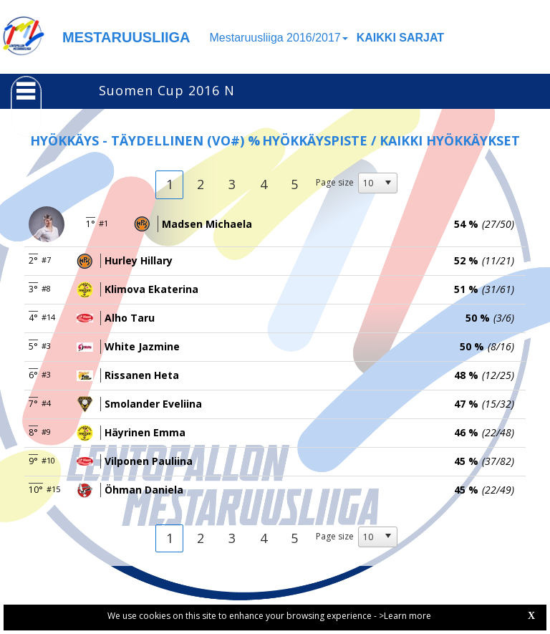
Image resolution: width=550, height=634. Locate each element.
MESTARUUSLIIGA (126, 37)
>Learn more (405, 616)
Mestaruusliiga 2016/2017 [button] (279, 38)
